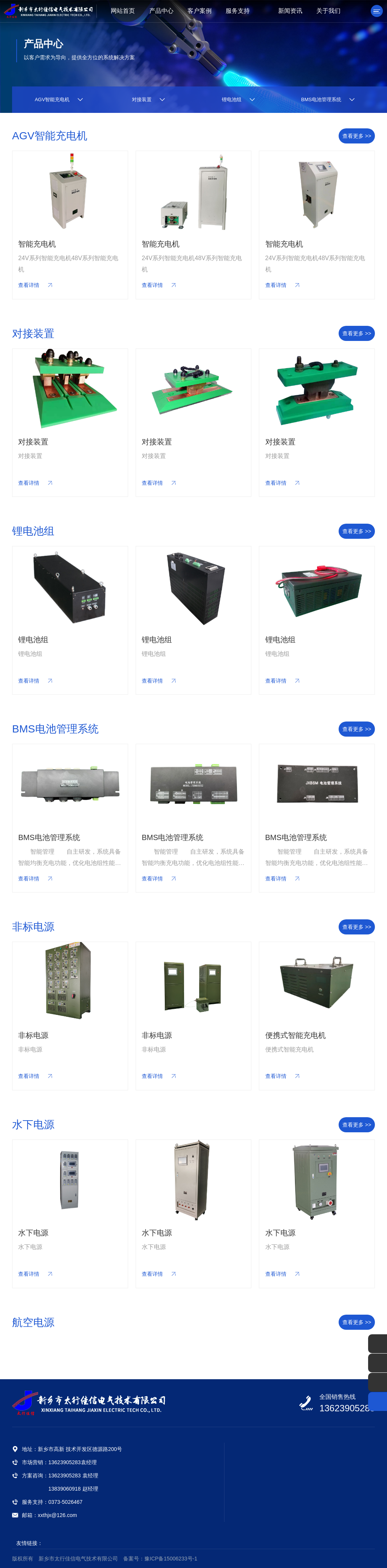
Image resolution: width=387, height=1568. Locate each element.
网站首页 (123, 11)
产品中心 (161, 11)
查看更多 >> (356, 136)
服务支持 (238, 11)
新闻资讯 (290, 11)
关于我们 (328, 11)
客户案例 (199, 11)
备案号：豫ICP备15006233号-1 (160, 1559)
